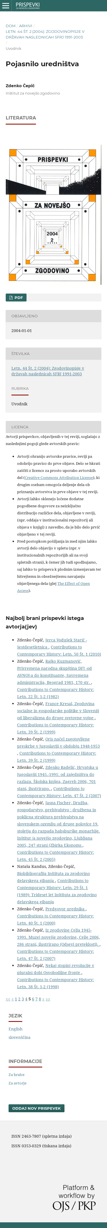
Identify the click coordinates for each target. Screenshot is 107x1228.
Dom (10, 25)
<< (8, 999)
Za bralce (17, 1074)
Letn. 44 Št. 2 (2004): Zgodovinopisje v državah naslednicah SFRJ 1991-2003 (45, 34)
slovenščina (20, 1037)
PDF (18, 297)
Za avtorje (18, 1083)
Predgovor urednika (65, 909)
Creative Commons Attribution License (59, 477)
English (16, 1029)
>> (48, 999)
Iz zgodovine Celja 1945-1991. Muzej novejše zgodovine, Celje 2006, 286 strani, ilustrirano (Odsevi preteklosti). (58, 937)
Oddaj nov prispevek (36, 1108)
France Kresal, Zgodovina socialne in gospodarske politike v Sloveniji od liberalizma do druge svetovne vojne (58, 710)
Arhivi (25, 25)
